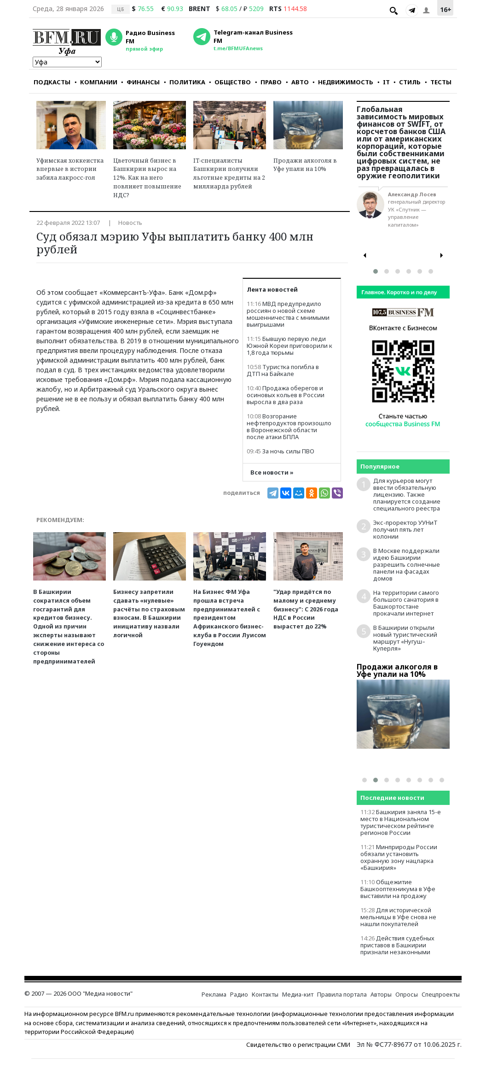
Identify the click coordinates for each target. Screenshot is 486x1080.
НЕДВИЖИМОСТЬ (342, 82)
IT (383, 82)
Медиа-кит (297, 994)
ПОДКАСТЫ (52, 82)
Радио (239, 994)
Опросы (406, 994)
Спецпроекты (441, 994)
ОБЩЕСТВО (230, 82)
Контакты (265, 994)
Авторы (381, 994)
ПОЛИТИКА (184, 82)
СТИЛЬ (407, 82)
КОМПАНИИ (96, 82)
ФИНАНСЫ (140, 82)
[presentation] (365, 255)
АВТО (297, 82)
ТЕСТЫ (438, 82)
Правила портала (342, 994)
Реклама (214, 994)
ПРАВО (268, 82)
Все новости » (272, 472)
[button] (375, 271)
